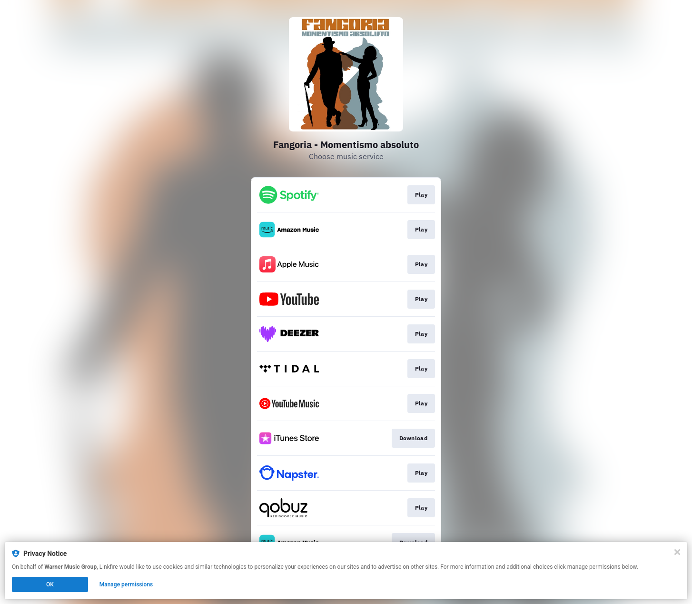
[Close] (677, 552)
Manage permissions (126, 584)
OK (50, 584)
